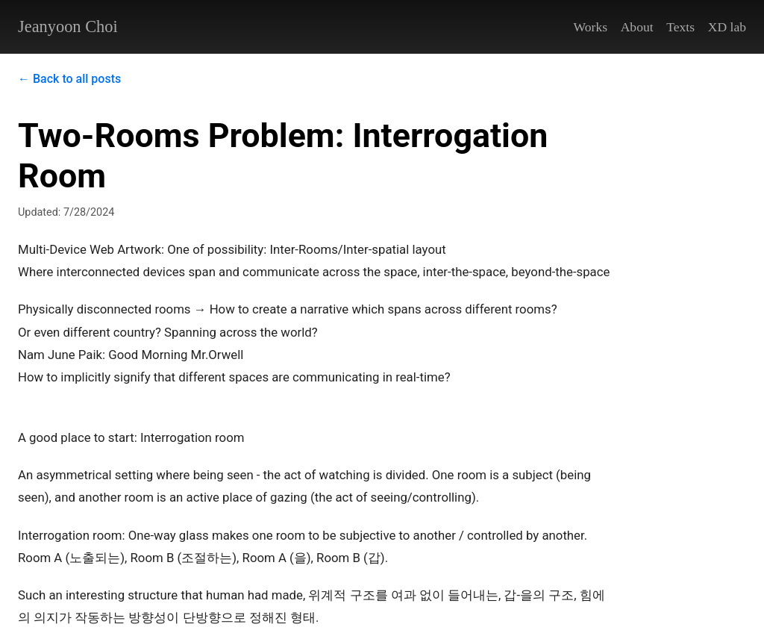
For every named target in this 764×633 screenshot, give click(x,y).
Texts (680, 26)
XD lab (727, 26)
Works (591, 26)
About (637, 26)
